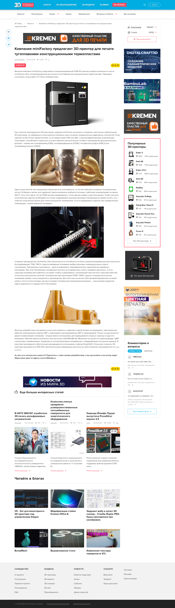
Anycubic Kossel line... (145, 214)
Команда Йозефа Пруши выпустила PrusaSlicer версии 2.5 (101, 416)
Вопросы (148, 351)
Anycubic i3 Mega (144, 196)
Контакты (128, 570)
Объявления (84, 14)
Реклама (28, 41)
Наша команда (130, 578)
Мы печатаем (130, 14)
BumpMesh (21, 550)
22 (117, 423)
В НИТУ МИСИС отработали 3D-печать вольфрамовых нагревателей (31, 416)
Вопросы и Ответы (107, 14)
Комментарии (135, 351)
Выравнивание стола (63, 550)
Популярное (36, 14)
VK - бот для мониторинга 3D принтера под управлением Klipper (29, 514)
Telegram (107, 579)
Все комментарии (141, 411)
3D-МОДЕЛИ (88, 5)
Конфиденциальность (81, 604)
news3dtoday (20, 60)
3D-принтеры (50, 575)
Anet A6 (139, 179)
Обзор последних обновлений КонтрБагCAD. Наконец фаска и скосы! (140, 402)
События (78, 583)
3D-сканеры (49, 583)
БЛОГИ (47, 5)
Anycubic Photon (143, 222)
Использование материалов (58, 604)
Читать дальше (21, 470)
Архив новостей (81, 592)
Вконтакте (108, 575)
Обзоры (77, 588)
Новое (54, 14)
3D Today (18, 24)
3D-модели (49, 579)
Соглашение (20, 579)
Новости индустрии (82, 575)
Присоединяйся (142, 39)
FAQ (16, 592)
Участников (136, 27)
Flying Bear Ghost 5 (144, 205)
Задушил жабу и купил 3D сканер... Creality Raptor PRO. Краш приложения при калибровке (103, 515)
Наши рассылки (111, 583)
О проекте (19, 575)
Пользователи (21, 588)
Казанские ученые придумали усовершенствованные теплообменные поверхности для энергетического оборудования (64, 410)
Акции (68, 14)
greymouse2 (138, 391)
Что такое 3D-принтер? (144, 276)
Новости (20, 14)
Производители (51, 592)
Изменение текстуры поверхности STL (99, 552)
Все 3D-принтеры (141, 241)
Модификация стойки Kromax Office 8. (63, 512)
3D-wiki (47, 588)
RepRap (139, 187)
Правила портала (22, 583)
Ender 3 (139, 152)
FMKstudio (137, 357)
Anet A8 (139, 161)
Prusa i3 (139, 231)
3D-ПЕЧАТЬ (119, 5)
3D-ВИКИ (104, 5)
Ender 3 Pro (141, 170)
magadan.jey (138, 374)
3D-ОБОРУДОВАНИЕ (66, 5)
